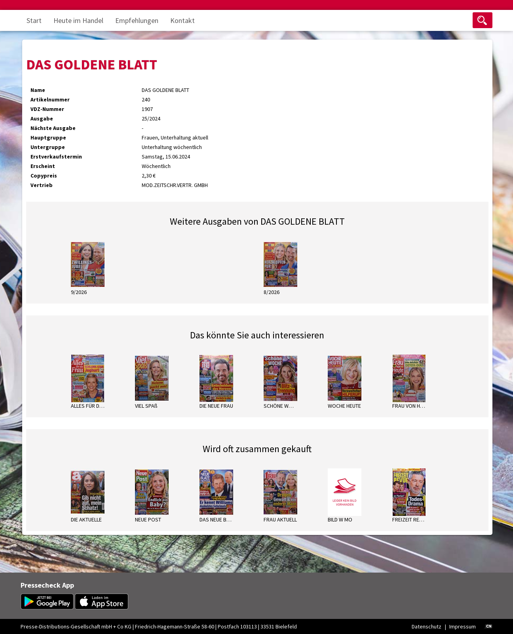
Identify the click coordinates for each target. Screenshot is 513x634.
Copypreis (43, 175)
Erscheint (42, 166)
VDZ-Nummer (47, 109)
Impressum (462, 626)
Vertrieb (41, 185)
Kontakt (182, 20)
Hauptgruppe (48, 137)
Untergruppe (47, 147)
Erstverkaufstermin (56, 156)
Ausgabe (41, 118)
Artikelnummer (50, 99)
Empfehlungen (136, 20)
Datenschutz (426, 626)
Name (37, 90)
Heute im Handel (78, 20)
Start (34, 20)
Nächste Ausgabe (53, 128)
